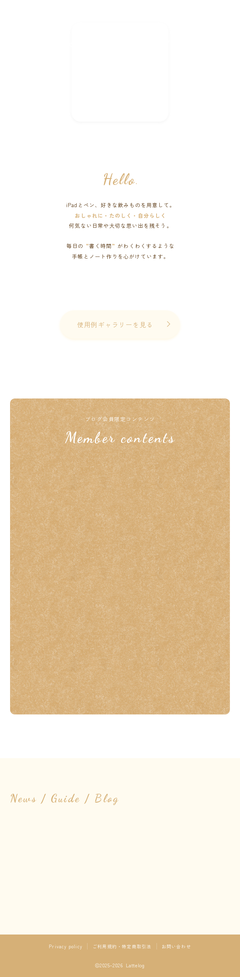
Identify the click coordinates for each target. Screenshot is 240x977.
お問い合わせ (176, 946)
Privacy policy (65, 946)
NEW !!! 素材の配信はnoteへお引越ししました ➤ (120, 72)
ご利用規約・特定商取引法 (121, 946)
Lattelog (120, 35)
